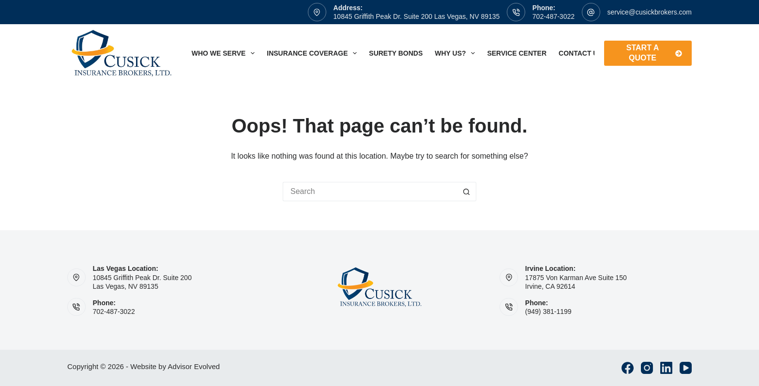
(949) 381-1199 (548, 311)
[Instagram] (647, 368)
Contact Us (587, 53)
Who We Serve (225, 53)
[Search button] (466, 191)
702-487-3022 (553, 16)
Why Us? (457, 53)
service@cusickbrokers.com (649, 12)
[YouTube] (686, 368)
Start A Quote (654, 53)
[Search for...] (370, 191)
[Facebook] (628, 368)
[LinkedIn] (666, 368)
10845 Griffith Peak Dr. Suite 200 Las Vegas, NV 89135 (417, 16)
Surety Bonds (396, 53)
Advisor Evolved (194, 366)
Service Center (516, 53)
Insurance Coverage (314, 53)
